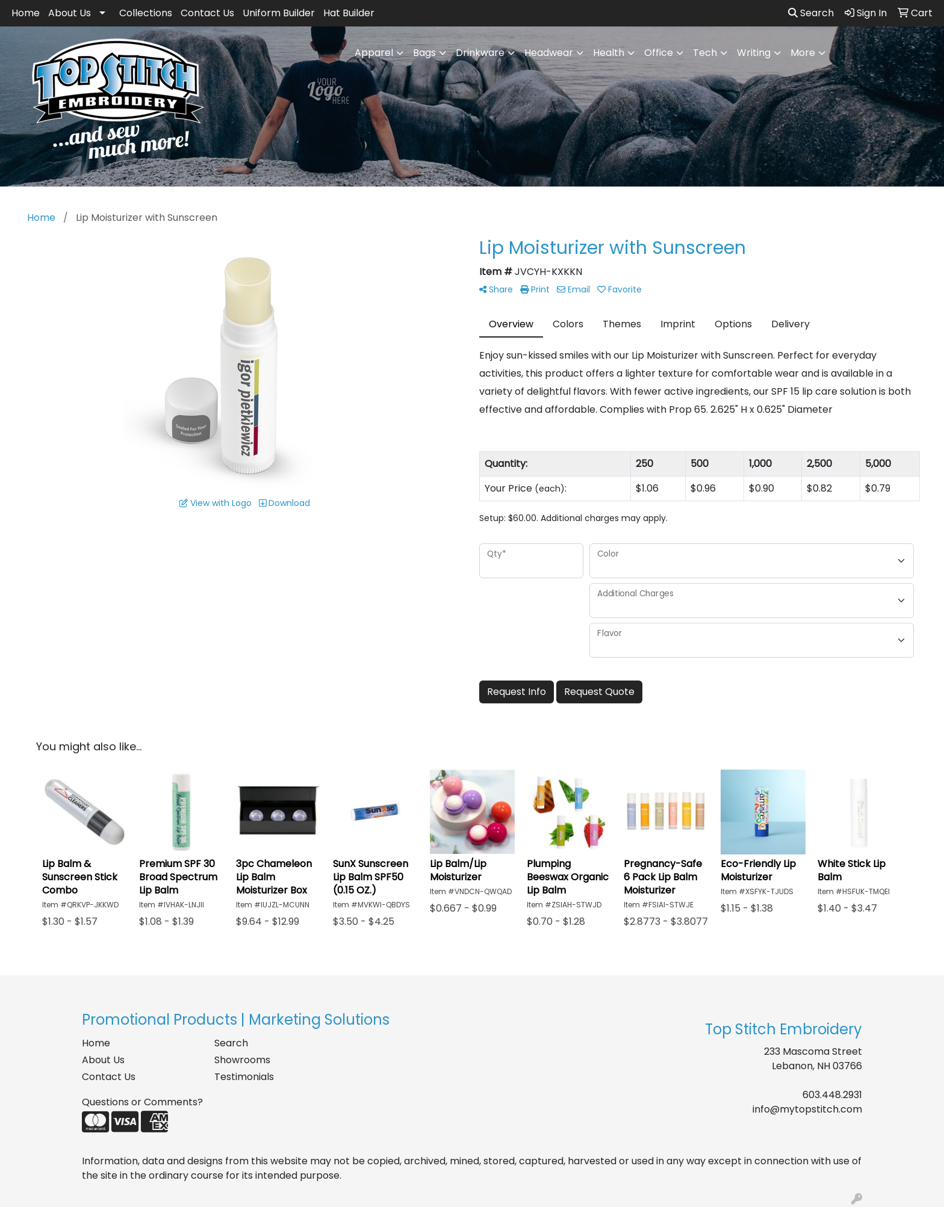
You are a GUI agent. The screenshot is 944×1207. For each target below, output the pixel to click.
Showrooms (242, 1060)
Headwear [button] (548, 53)
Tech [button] (705, 53)
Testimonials (244, 1077)
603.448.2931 (832, 1095)
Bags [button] (424, 53)
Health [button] (608, 53)
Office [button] (658, 53)
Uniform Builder (279, 13)
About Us (69, 13)
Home (25, 13)
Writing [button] (754, 53)
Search (811, 13)
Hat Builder (348, 13)
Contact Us (207, 13)
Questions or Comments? (142, 1102)
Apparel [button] (374, 53)
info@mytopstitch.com (807, 1109)
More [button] (802, 53)
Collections (145, 13)
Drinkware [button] (480, 53)
